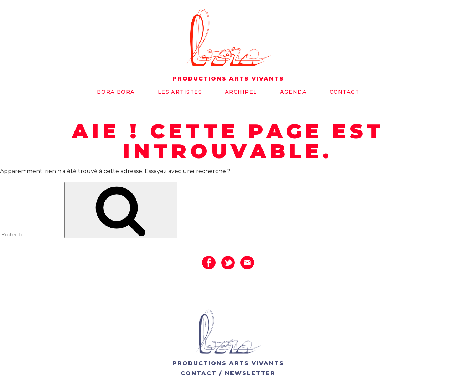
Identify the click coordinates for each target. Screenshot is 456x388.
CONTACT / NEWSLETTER (228, 373)
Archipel (241, 92)
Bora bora (116, 92)
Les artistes (180, 92)
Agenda (293, 92)
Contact (344, 92)
